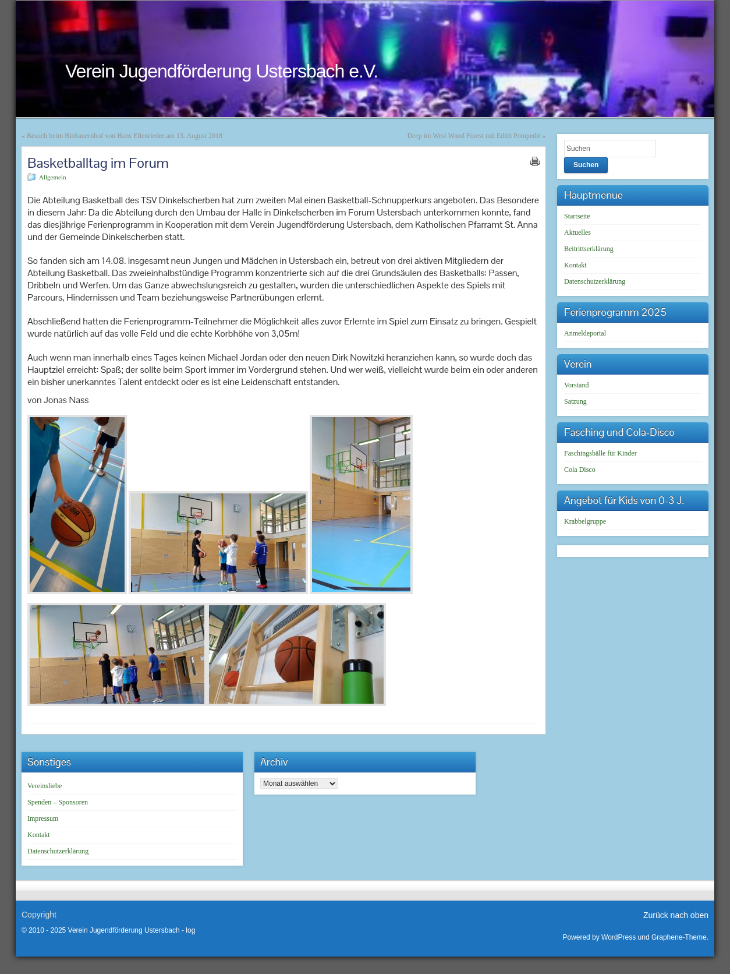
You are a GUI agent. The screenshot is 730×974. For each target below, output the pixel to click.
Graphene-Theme (679, 937)
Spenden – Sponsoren (57, 802)
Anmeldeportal (585, 333)
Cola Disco (580, 469)
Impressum (42, 818)
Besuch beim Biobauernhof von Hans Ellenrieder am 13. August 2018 (124, 136)
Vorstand (576, 385)
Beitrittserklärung (589, 249)
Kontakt (575, 265)
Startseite (577, 216)
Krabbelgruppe (585, 521)
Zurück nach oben (675, 915)
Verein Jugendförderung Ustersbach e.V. (221, 71)
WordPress (618, 937)
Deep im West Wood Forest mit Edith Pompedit (473, 136)
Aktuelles (577, 232)
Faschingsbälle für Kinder (600, 453)
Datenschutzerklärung (594, 281)
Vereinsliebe (44, 786)
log (190, 930)
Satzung (575, 401)
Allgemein (52, 177)
